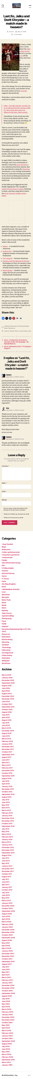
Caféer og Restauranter (11, 552)
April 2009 (6, 919)
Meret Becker (8, 270)
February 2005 (7, 1033)
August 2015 (6, 797)
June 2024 (6, 688)
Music (6, 328)
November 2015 (8, 789)
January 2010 (7, 903)
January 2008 (7, 951)
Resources (12, 328)
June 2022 (6, 701)
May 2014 (5, 831)
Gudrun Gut (7, 251)
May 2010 (5, 898)
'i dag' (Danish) (7, 544)
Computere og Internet (10, 555)
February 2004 (7, 1057)
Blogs (7, 326)
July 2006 (6, 999)
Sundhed (5, 645)
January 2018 (7, 744)
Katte (4, 581)
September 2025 (8, 683)
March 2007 (6, 977)
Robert (5, 246)
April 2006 (6, 1007)
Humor (4, 576)
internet (12, 331)
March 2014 (6, 834)
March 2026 (6, 675)
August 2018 (6, 733)
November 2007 (8, 956)
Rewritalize (6, 637)
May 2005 (6, 1025)
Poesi (4, 621)
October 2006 (7, 991)
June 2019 (6, 725)
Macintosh (6, 595)
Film (3, 565)
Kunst (4, 587)
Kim (12, 31)
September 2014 (8, 826)
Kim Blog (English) (23, 326)
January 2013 (7, 845)
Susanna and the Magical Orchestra (16, 261)
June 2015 (6, 802)
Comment (5, 466)
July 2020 (6, 715)
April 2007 (6, 975)
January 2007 (7, 983)
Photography (7, 618)
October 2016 (7, 773)
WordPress (6, 663)
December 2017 (8, 747)
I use (21, 56)
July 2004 (6, 1046)
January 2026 (7, 678)
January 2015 (7, 816)
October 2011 (7, 874)
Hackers (5, 571)
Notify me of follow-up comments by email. (16, 514)
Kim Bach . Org (12, 1075)
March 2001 (6, 1062)
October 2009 (7, 908)
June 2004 (6, 1049)
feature (6, 331)
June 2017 (6, 760)
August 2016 (6, 778)
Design (4, 560)
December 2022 (8, 696)
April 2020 (6, 717)
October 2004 (7, 1038)
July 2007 (6, 967)
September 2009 (8, 911)
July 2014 (5, 829)
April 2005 (6, 1028)
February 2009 (7, 924)
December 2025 (8, 680)
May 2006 (6, 1004)
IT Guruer (5, 579)
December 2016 (8, 770)
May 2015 (5, 805)
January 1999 (7, 1065)
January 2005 (7, 1036)
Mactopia (5, 597)
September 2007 (8, 961)
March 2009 (6, 922)
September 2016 (8, 776)
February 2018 (7, 741)
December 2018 (8, 731)
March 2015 (6, 810)
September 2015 (8, 794)
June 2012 (6, 861)
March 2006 (6, 1009)
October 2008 (7, 935)
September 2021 (8, 707)
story (29, 331)
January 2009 (7, 927)
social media (23, 331)
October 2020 (7, 709)
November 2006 (8, 988)
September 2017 (8, 755)
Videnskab (6, 658)
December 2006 (8, 985)
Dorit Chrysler (21, 165)
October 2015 (7, 792)
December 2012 (8, 847)
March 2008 (6, 948)
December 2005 (8, 1017)
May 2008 (6, 943)
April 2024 (6, 691)
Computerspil (7, 557)
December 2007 (8, 953)
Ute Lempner (7, 258)
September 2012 (8, 853)
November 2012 (8, 850)
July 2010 (5, 892)
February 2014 (7, 837)
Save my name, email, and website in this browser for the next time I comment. (15, 509)
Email (4, 491)
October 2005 (7, 1022)
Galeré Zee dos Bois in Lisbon (12, 189)
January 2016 (7, 786)
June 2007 (6, 969)
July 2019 (5, 723)
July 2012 (5, 858)
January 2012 (7, 866)
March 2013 (6, 842)
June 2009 (6, 916)
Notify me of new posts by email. (13, 517)
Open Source (7, 613)
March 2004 (6, 1054)
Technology (6, 647)
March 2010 (6, 900)
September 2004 (8, 1041)
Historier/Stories (8, 573)
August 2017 (6, 757)
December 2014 (8, 818)
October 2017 (7, 752)
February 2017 (7, 768)
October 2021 (7, 704)
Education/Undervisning (11, 563)
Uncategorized (7, 653)
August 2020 (7, 712)
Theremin (26, 169)
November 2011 (8, 871)
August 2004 (7, 1044)
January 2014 (7, 839)
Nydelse (5, 610)
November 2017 (8, 749)
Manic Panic (6, 600)
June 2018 (6, 736)
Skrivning (5, 642)
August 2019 (6, 720)
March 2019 (6, 728)
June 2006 (6, 1001)
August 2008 (7, 940)
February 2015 (7, 813)
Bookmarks (13, 326)
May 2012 (5, 863)
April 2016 (6, 784)
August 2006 (7, 996)
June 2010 (6, 895)
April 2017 (6, 762)
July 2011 (5, 879)
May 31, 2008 (22, 31)
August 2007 (7, 964)
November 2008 (8, 932)
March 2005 (6, 1030)
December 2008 (8, 930)
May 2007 (6, 972)
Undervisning (7, 655)
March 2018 (6, 739)
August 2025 (7, 686)
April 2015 (6, 808)
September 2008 (8, 938)
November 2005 (8, 1020)
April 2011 (5, 885)
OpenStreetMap (8, 616)
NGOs (4, 608)
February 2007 (7, 980)
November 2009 (8, 906)
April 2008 (6, 946)
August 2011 (6, 877)
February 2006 (7, 1012)
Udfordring (6, 650)
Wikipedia (6, 661)
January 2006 (7, 1015)
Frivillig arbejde (8, 568)
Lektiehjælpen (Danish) (10, 589)
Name (4, 483)
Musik (4, 605)
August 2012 (6, 855)
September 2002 (8, 1060)
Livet (4, 592)
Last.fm (24, 91)
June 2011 (6, 882)
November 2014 (8, 821)
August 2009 (7, 914)
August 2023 (7, 693)
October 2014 (7, 823)
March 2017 (6, 765)
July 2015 (5, 800)
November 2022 (8, 699)
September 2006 (8, 993)
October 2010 (7, 890)
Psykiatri (5, 626)
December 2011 (8, 869)
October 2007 (7, 959)
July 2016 (5, 781)
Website (4, 500)
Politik (4, 624)
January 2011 (7, 887)
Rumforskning (7, 639)
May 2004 (6, 1052)
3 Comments (18, 34)
